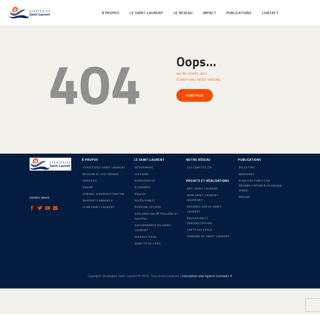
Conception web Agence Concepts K (207, 301)
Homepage (195, 120)
